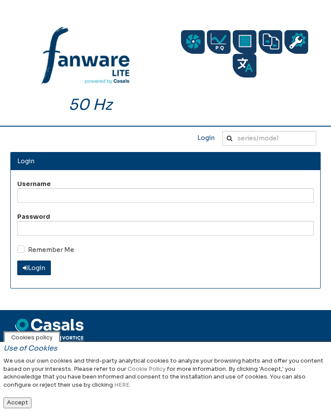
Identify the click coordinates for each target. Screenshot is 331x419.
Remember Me (51, 250)
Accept (17, 402)
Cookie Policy (147, 368)
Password (33, 216)
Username (34, 184)
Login (206, 138)
